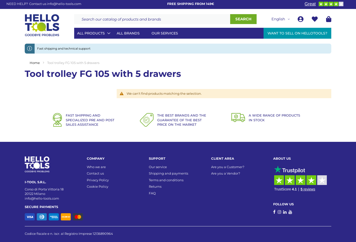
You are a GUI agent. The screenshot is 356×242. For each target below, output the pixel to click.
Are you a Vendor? (225, 173)
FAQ (152, 193)
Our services (165, 33)
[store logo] (42, 25)
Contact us (95, 173)
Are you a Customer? (227, 167)
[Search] (243, 19)
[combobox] (152, 19)
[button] (281, 19)
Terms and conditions (166, 180)
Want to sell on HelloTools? (297, 33)
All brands (128, 33)
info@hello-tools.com (64, 4)
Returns (155, 186)
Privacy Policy (98, 180)
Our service (158, 167)
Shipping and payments (168, 173)
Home (35, 63)
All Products (91, 33)
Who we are (96, 167)
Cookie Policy (97, 186)
